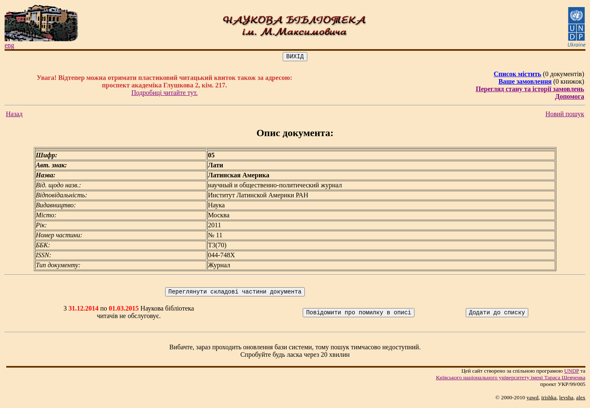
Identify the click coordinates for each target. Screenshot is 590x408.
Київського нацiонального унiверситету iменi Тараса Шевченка (510, 380)
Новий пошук (564, 115)
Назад (14, 115)
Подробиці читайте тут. (164, 93)
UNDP (571, 373)
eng (9, 45)
